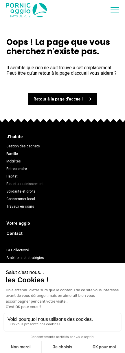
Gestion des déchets (23, 146)
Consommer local (20, 199)
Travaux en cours (20, 206)
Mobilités (13, 161)
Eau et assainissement (25, 184)
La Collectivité (17, 250)
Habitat (12, 176)
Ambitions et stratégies (25, 258)
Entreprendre (16, 169)
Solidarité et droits (21, 191)
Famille (12, 154)
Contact (14, 233)
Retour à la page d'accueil (58, 99)
